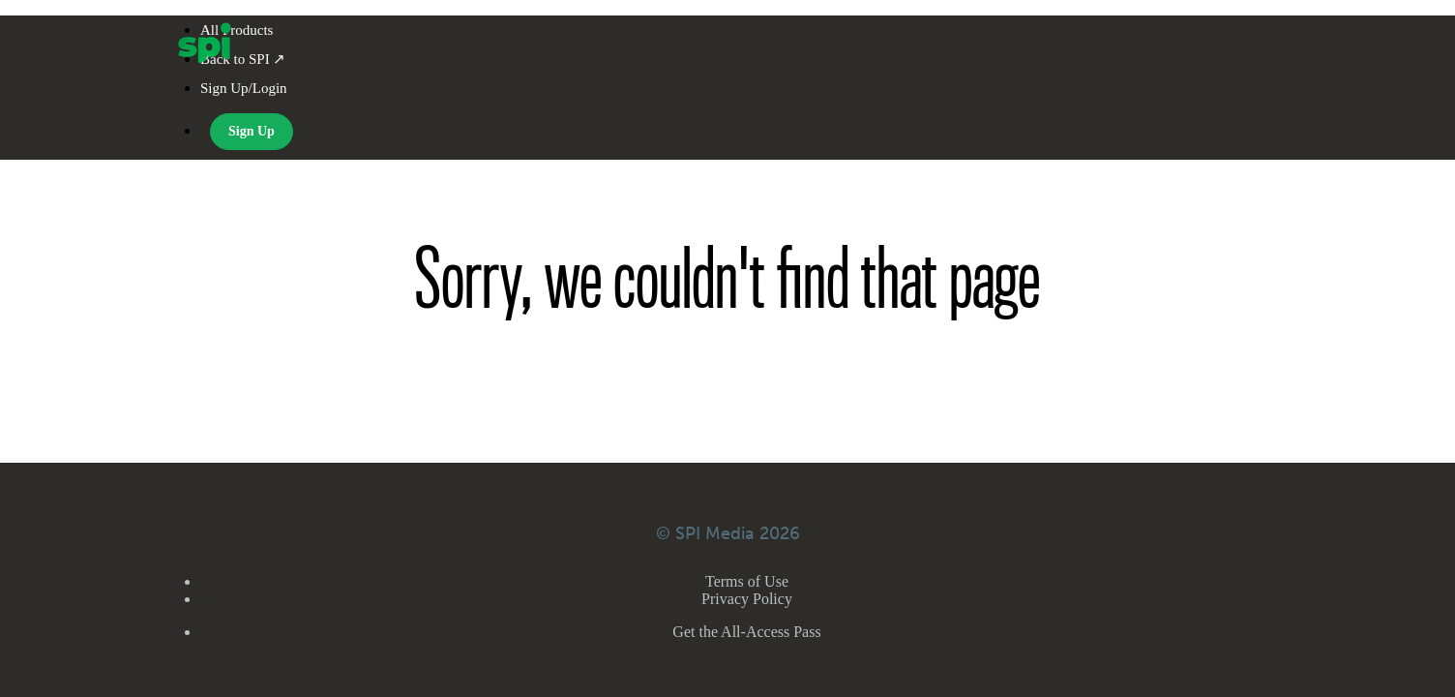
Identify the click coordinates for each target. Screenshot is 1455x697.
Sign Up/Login (243, 88)
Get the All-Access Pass (746, 631)
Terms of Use (746, 581)
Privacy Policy (746, 599)
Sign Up (251, 131)
